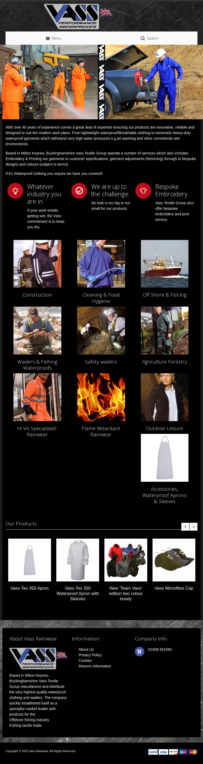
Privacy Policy (90, 655)
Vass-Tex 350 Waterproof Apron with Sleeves (78, 593)
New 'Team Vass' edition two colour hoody (125, 593)
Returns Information (95, 666)
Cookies (85, 660)
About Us (86, 649)
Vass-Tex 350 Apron (30, 588)
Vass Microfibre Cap (174, 588)
